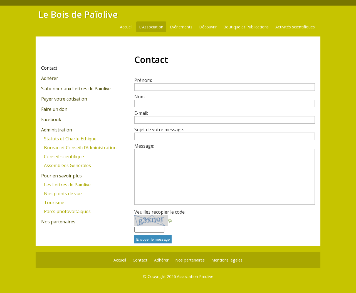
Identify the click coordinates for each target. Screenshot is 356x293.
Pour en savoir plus (61, 176)
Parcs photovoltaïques (67, 211)
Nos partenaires (58, 222)
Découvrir (208, 27)
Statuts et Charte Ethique (70, 139)
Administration (56, 130)
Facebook (51, 119)
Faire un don (54, 109)
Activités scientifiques (295, 27)
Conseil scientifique (64, 156)
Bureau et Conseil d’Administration (80, 148)
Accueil (126, 27)
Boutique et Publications (246, 27)
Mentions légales (227, 260)
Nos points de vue (63, 194)
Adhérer (49, 78)
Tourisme (54, 202)
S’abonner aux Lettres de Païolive (76, 89)
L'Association (151, 27)
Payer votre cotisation (64, 99)
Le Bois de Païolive (78, 14)
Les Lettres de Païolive (67, 185)
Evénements (181, 27)
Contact (49, 68)
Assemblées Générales (67, 165)
